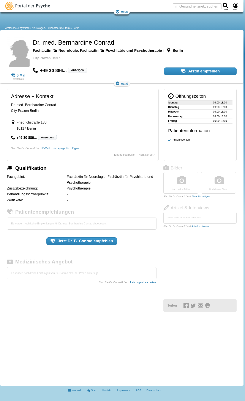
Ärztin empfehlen (200, 71)
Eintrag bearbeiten (124, 154)
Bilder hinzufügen (200, 196)
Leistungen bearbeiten (143, 282)
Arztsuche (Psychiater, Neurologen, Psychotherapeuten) (37, 28)
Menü (121, 12)
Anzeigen (77, 70)
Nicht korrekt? (147, 154)
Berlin (76, 28)
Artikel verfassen (200, 226)
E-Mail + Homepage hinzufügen (60, 148)
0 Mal (18, 75)
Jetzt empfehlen (82, 240)
